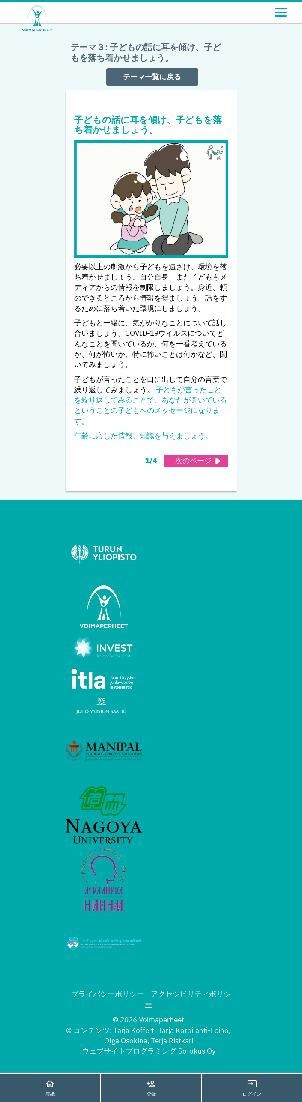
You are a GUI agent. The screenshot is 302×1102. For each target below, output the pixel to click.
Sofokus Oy (196, 1051)
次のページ (199, 461)
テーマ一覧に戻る (152, 77)
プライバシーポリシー (107, 994)
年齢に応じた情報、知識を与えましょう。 (143, 436)
